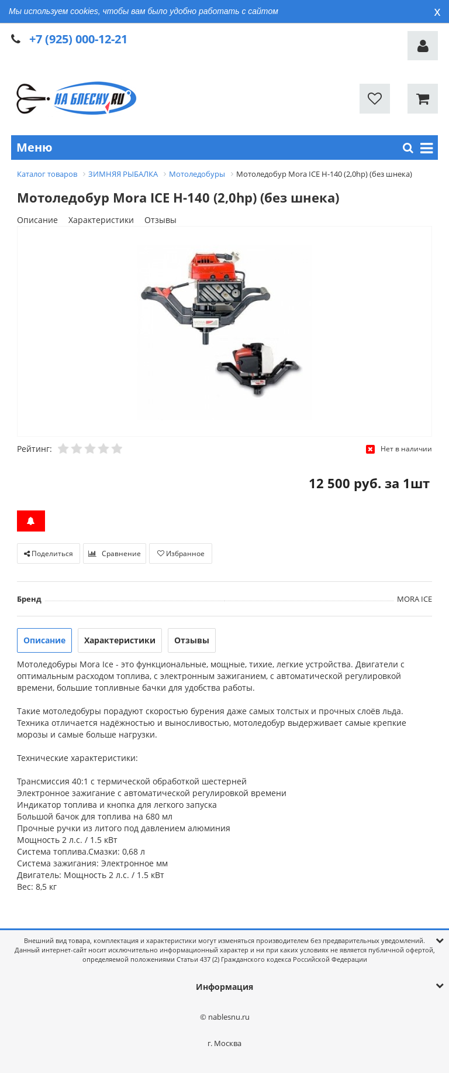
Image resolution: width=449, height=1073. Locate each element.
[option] (224, 331)
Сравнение (114, 553)
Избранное (181, 553)
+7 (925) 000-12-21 (78, 39)
